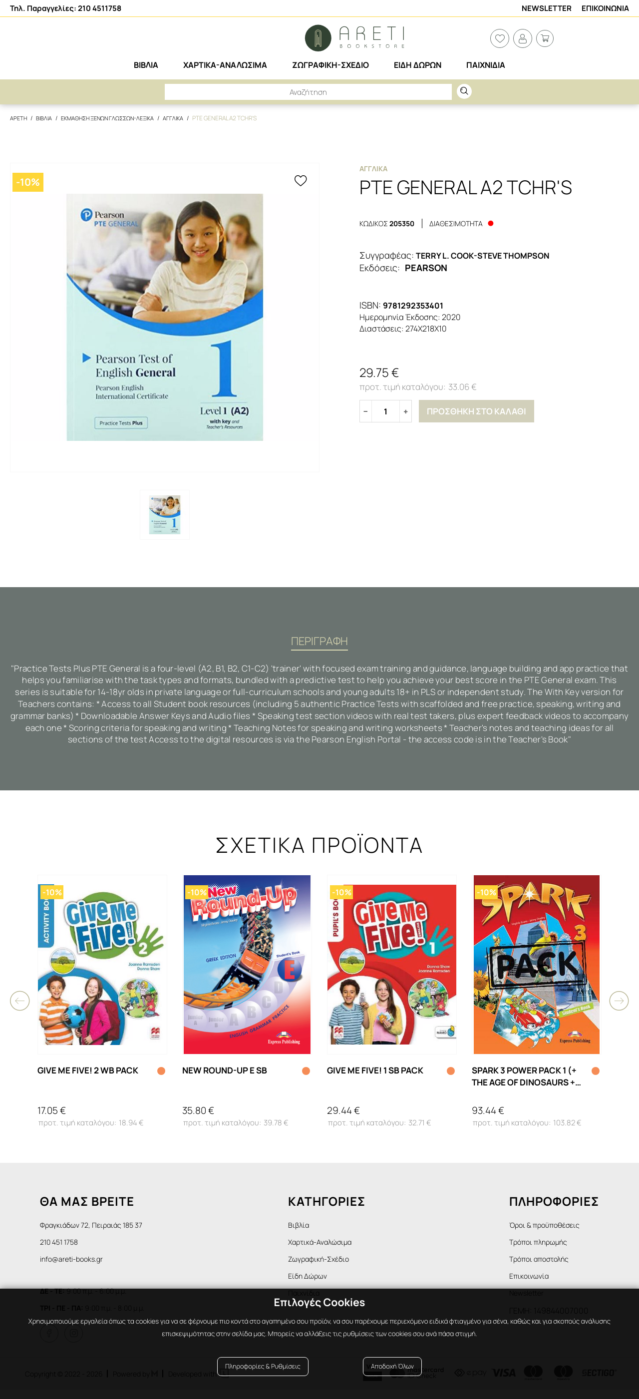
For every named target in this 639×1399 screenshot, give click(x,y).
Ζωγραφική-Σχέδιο (331, 1265)
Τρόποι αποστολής (543, 1265)
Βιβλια (45, 118)
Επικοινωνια (605, 8)
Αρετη (19, 118)
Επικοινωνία (531, 1283)
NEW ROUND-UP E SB (228, 1074)
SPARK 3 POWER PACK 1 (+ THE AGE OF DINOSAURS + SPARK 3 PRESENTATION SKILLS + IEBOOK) (529, 1080)
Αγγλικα (186, 118)
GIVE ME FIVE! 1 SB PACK (379, 1074)
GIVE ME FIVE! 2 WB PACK (91, 1074)
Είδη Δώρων (318, 1283)
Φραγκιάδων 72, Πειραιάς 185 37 (97, 1229)
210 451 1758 (61, 1247)
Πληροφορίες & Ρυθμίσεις (263, 1375)
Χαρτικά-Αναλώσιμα (333, 1247)
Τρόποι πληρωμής (542, 1247)
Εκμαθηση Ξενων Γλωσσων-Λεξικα (114, 118)
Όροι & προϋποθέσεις (548, 1229)
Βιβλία (308, 1229)
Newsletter (547, 8)
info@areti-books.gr (75, 1265)
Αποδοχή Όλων (392, 1375)
